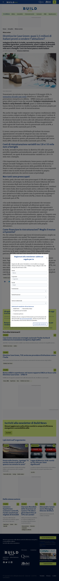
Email (13, 282)
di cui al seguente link (26, 318)
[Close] (47, 258)
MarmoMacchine (27, 308)
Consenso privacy (18, 314)
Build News (16, 308)
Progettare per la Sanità (20, 310)
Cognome (14, 276)
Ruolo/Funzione (16, 294)
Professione (15, 288)
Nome (13, 270)
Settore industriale (17, 300)
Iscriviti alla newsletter (40, 324)
